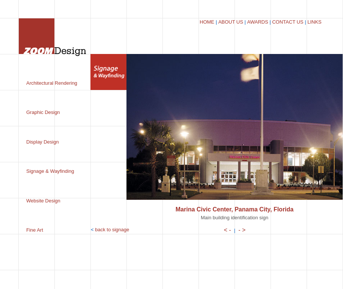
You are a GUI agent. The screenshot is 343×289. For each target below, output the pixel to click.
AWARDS (257, 22)
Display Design (42, 142)
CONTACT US (287, 22)
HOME (207, 22)
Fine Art (34, 230)
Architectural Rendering (51, 83)
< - (227, 230)
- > (241, 230)
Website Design (43, 201)
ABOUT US (230, 22)
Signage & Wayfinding (50, 171)
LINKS (314, 22)
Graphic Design (43, 112)
